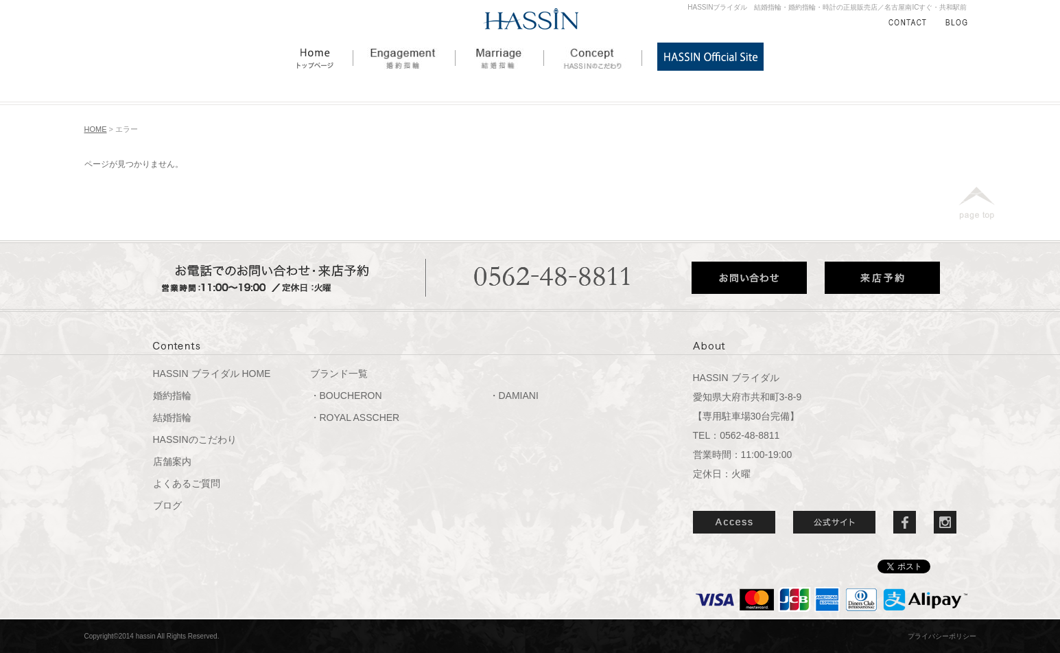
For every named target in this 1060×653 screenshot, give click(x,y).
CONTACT (907, 22)
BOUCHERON (351, 395)
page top (976, 203)
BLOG (956, 22)
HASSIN (531, 19)
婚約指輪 (404, 57)
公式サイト (834, 522)
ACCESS (734, 522)
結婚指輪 (500, 57)
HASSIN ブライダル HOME (212, 373)
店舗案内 (172, 461)
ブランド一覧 (339, 373)
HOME (325, 57)
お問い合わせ (749, 278)
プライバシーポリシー (942, 636)
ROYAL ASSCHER (360, 417)
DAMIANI (519, 395)
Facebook (904, 522)
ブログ (167, 505)
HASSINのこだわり (593, 57)
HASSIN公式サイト (710, 57)
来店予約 (882, 278)
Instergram (945, 522)
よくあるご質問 (186, 483)
